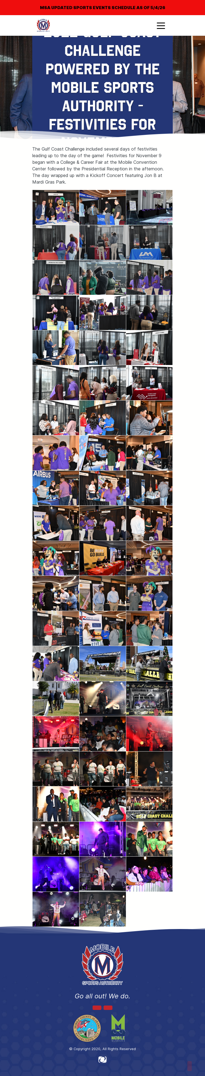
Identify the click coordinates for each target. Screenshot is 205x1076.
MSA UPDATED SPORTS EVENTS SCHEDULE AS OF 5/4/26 (102, 7)
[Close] (192, 3)
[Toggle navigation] (160, 25)
